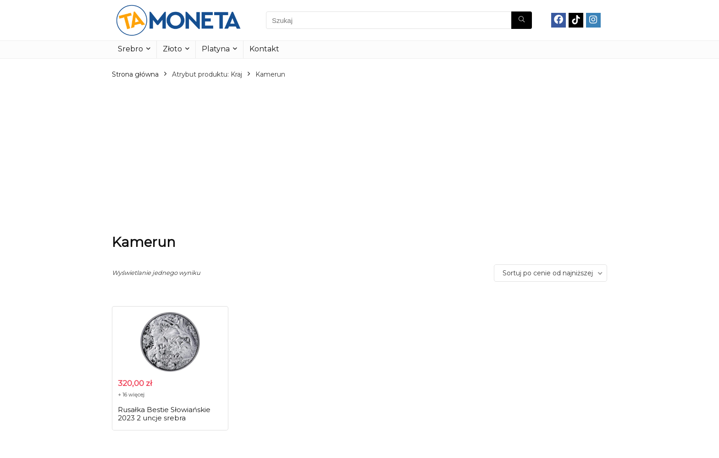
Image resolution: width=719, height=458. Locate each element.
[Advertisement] (359, 156)
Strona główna (135, 74)
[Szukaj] (521, 20)
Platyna (216, 49)
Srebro (130, 49)
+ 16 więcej (131, 394)
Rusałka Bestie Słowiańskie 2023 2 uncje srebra (164, 413)
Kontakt (264, 49)
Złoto (172, 49)
